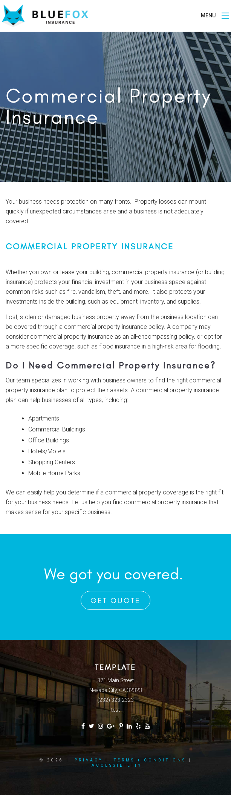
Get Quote (115, 600)
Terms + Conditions (150, 760)
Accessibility (117, 765)
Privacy (89, 760)
